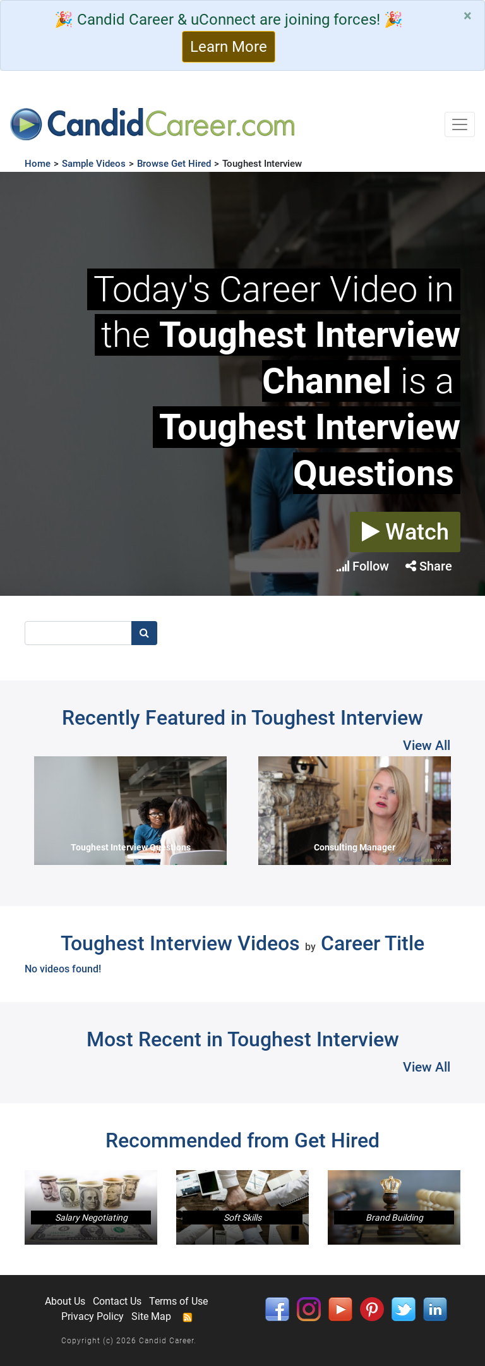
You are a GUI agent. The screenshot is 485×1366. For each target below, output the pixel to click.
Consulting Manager (354, 847)
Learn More (228, 47)
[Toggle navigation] (460, 124)
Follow (363, 566)
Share (428, 566)
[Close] (467, 16)
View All (426, 745)
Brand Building (394, 1217)
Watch (405, 532)
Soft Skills (242, 1217)
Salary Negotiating (91, 1217)
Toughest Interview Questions (131, 847)
